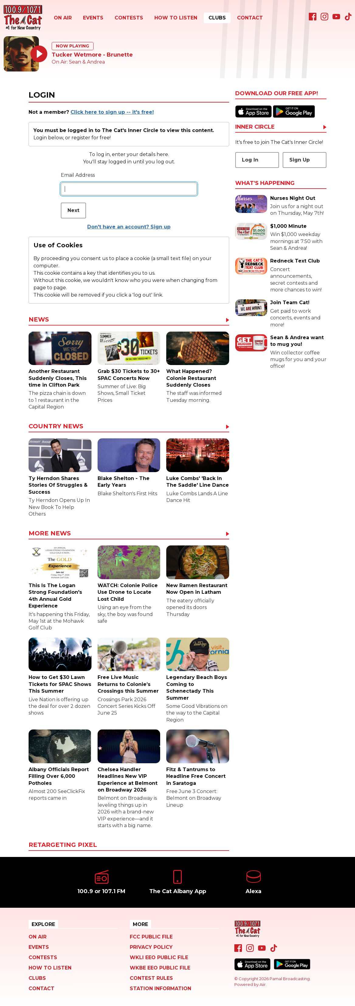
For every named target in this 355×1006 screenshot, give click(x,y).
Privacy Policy (151, 947)
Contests (129, 18)
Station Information (160, 988)
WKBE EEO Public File (160, 968)
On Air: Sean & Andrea (78, 62)
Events (93, 18)
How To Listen (175, 18)
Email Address (78, 175)
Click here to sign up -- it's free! (112, 112)
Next (73, 210)
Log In (250, 160)
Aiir (263, 984)
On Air (63, 18)
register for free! (91, 138)
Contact (250, 18)
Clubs (217, 18)
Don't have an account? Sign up (129, 227)
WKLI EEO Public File (159, 957)
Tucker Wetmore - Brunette (92, 54)
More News (50, 533)
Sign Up (299, 160)
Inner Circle (255, 127)
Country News (56, 426)
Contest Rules (151, 978)
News (39, 319)
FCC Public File (151, 937)
